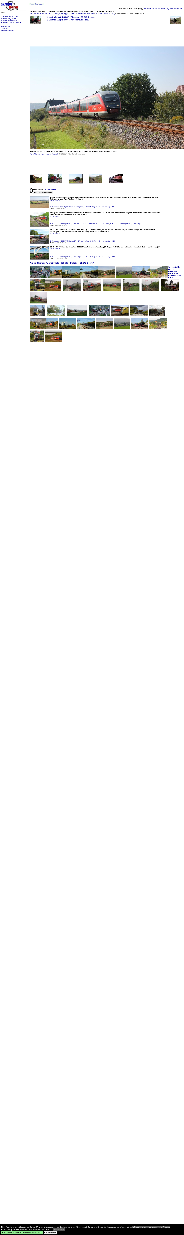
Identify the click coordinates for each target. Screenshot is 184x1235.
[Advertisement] (39, 33)
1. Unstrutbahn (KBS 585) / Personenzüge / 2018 (100, 241)
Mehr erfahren (59, 1230)
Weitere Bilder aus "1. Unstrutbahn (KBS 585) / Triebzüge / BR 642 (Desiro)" (62, 263)
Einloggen (147, 9)
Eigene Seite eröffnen (174, 9)
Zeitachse (4, 28)
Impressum (39, 4)
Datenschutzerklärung (7, 30)
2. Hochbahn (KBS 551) (9, 19)
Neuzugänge (5, 26)
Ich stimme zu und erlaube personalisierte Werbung (22, 1232)
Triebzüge (98, 14)
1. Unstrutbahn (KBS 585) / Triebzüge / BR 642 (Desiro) (71, 17)
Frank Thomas (35, 154)
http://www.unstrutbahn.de (49, 154)
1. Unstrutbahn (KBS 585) (85, 14)
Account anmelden (158, 9)
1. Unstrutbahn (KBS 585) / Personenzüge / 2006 (94, 224)
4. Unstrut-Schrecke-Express (11, 22)
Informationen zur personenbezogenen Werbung (151, 1227)
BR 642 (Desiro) (109, 14)
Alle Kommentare (49, 189)
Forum (32, 4)
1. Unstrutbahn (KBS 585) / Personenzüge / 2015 (68, 20)
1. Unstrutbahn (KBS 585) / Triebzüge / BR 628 (64, 224)
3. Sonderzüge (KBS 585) (10, 20)
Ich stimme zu (50, 1232)
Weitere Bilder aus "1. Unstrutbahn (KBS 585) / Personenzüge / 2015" (174, 272)
